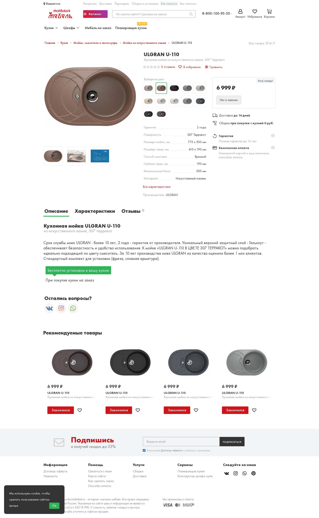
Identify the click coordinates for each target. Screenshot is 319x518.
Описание (56, 211)
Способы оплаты (99, 486)
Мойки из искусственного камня (145, 43)
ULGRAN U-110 (58, 393)
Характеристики (95, 211)
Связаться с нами (100, 471)
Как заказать (169, 4)
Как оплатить (188, 4)
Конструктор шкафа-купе (194, 476)
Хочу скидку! (265, 81)
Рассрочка (90, 4)
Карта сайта (97, 476)
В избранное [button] (189, 67)
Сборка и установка (145, 4)
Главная (50, 43)
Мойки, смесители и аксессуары (95, 43)
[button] (273, 136)
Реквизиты (51, 476)
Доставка (105, 4)
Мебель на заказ (98, 27)
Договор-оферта (55, 471)
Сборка (138, 471)
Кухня (65, 43)
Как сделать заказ (101, 481)
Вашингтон (52, 4)
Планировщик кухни (131, 27)
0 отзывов (168, 67)
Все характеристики (156, 187)
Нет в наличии (229, 100)
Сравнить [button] (213, 67)
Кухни (51, 27)
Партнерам (122, 4)
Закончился (60, 410)
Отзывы (132, 211)
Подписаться (232, 441)
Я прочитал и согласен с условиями (176, 450)
